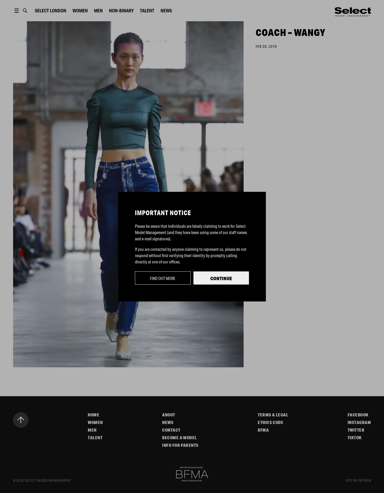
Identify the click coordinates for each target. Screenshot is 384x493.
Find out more (162, 278)
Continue (221, 278)
